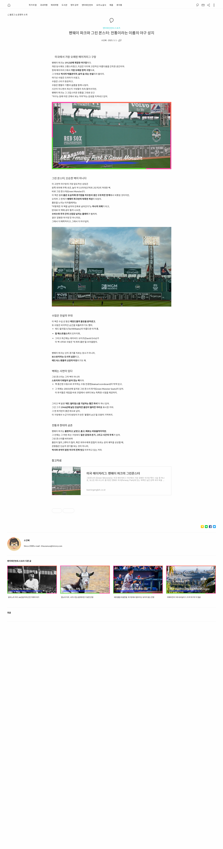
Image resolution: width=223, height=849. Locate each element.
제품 (111, 5)
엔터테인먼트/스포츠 (111, 28)
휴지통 (119, 5)
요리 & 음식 (101, 5)
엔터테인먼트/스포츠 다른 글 (19, 660)
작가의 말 (33, 5)
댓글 (9, 798)
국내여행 (44, 5)
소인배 (104, 40)
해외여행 (54, 5)
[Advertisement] (111, 530)
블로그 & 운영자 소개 (17, 14)
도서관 (64, 5)
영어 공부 (74, 5)
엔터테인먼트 (87, 5)
